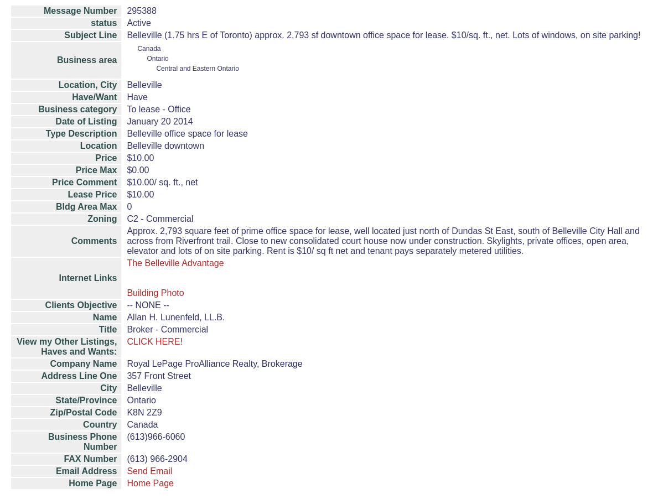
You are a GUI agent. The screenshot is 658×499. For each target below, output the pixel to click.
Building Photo (155, 293)
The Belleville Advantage (175, 263)
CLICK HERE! (154, 341)
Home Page (150, 483)
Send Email (149, 471)
